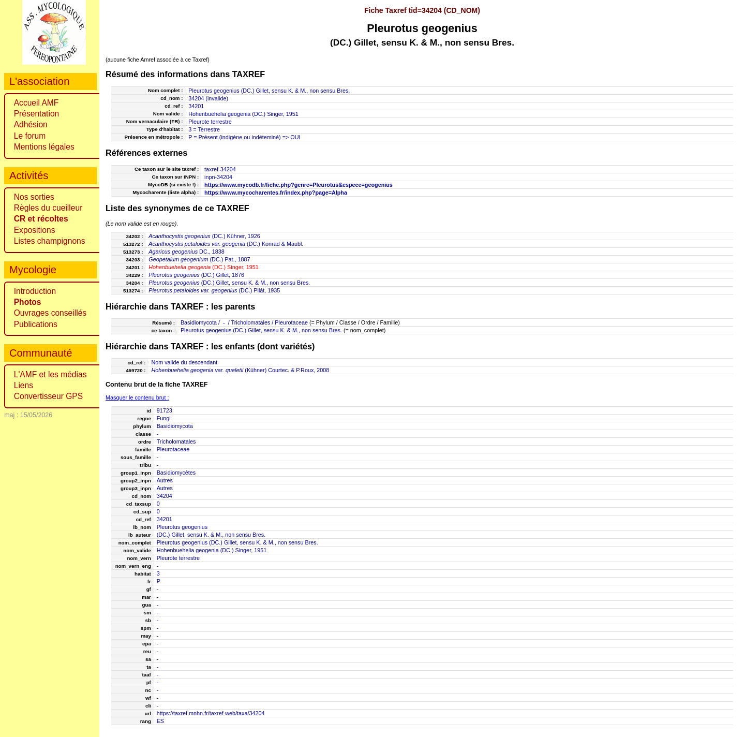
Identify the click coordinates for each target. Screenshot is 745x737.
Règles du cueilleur (48, 207)
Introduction (35, 291)
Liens (23, 385)
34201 (196, 106)
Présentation (36, 113)
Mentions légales (44, 146)
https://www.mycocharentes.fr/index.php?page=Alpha (275, 192)
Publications (35, 324)
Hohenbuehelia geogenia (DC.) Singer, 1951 (243, 114)
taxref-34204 (220, 169)
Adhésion (31, 124)
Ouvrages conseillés (50, 312)
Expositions (34, 230)
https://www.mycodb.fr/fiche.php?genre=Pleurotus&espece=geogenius (298, 185)
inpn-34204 (218, 177)
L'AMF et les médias (50, 374)
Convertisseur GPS (48, 396)
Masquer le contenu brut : (137, 397)
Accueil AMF (36, 102)
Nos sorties (34, 197)
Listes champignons (49, 241)
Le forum (30, 135)
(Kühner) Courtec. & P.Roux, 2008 (240, 370)
